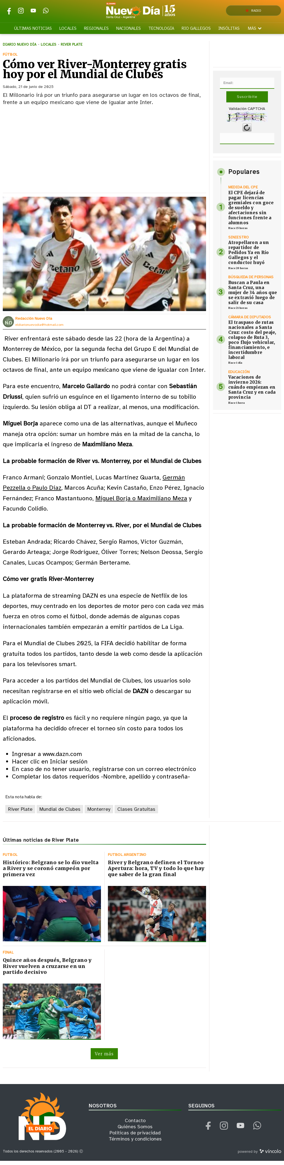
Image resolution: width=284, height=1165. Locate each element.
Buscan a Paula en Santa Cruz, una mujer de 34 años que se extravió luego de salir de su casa (252, 296)
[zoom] (104, 258)
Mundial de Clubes (59, 813)
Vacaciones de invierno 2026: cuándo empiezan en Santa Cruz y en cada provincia (252, 391)
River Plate (20, 813)
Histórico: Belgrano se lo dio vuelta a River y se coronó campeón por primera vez (50, 872)
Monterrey (98, 813)
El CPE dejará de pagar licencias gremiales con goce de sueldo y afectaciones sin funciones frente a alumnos (251, 211)
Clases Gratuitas (136, 813)
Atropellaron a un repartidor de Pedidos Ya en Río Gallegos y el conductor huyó (248, 256)
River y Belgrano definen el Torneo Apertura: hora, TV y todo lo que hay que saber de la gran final (156, 872)
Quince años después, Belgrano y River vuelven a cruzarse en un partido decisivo (47, 970)
